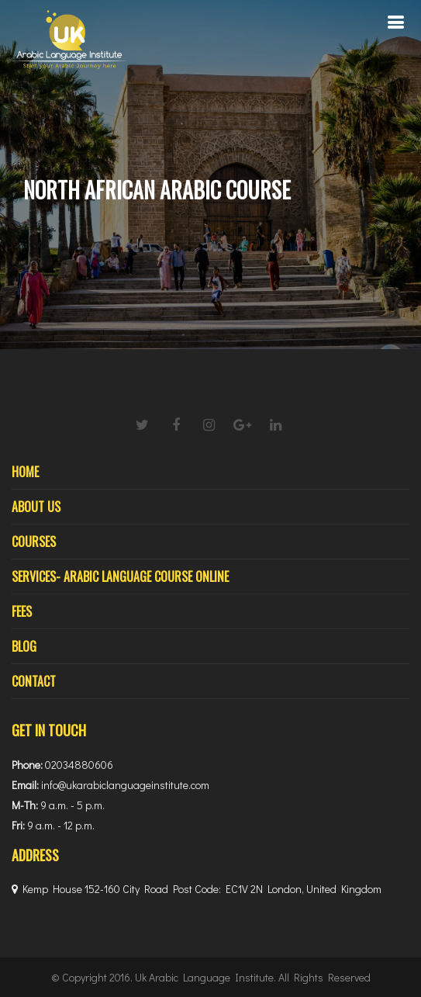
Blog (24, 646)
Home (25, 471)
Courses (34, 541)
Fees (22, 611)
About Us (36, 506)
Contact (34, 681)
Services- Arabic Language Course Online (120, 576)
